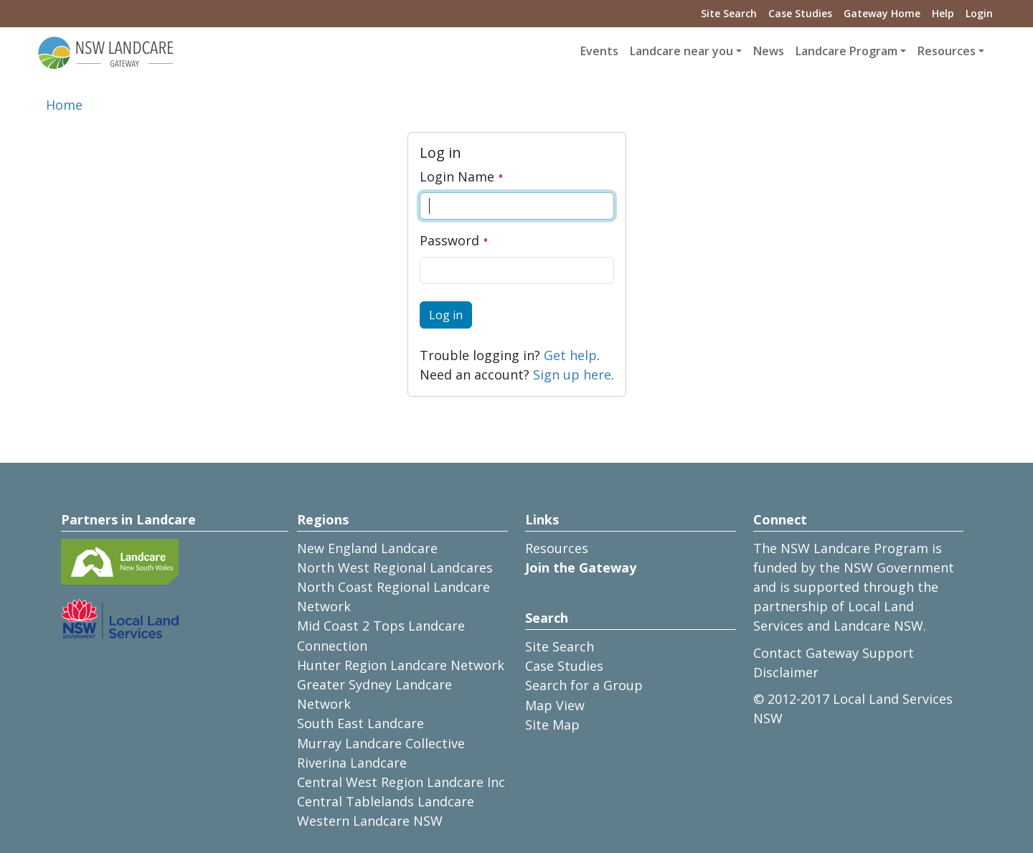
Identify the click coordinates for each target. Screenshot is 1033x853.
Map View (555, 705)
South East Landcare (360, 723)
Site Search (729, 13)
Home (64, 104)
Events (599, 51)
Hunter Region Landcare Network (400, 665)
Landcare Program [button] (846, 51)
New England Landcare (367, 548)
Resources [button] (947, 51)
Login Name (462, 176)
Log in (446, 315)
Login (979, 13)
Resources (556, 548)
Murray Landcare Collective (381, 743)
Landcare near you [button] (681, 51)
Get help (570, 355)
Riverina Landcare (352, 762)
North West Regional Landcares (395, 567)
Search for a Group (584, 685)
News (768, 51)
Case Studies (800, 13)
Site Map (552, 724)
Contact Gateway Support (833, 652)
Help (943, 13)
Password (454, 240)
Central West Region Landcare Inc (401, 782)
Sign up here (572, 374)
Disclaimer (786, 672)
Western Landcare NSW (370, 820)
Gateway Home (882, 13)
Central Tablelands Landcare (385, 801)
